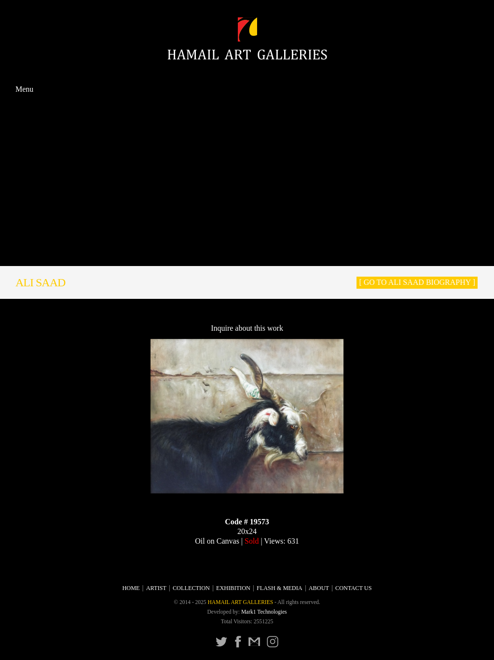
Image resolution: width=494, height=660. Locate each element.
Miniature (247, 161)
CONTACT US (247, 254)
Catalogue (247, 222)
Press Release (247, 233)
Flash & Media (247, 212)
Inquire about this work (247, 328)
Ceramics (247, 172)
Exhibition (247, 203)
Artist (247, 110)
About (247, 243)
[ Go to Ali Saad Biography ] (417, 282)
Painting (247, 130)
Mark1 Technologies (264, 612)
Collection (247, 120)
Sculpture (247, 151)
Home (247, 100)
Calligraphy (246, 140)
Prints (247, 182)
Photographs (247, 193)
